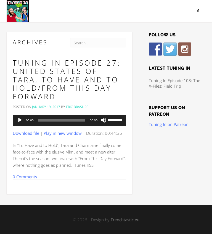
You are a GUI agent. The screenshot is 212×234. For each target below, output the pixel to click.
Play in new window (63, 133)
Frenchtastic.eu (125, 219)
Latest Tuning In (169, 68)
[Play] (20, 120)
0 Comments (25, 176)
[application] (69, 120)
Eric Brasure (77, 106)
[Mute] (103, 120)
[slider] (62, 120)
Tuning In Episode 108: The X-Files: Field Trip (174, 83)
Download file (26, 133)
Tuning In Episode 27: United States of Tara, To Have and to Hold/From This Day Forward (67, 79)
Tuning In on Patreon (169, 124)
